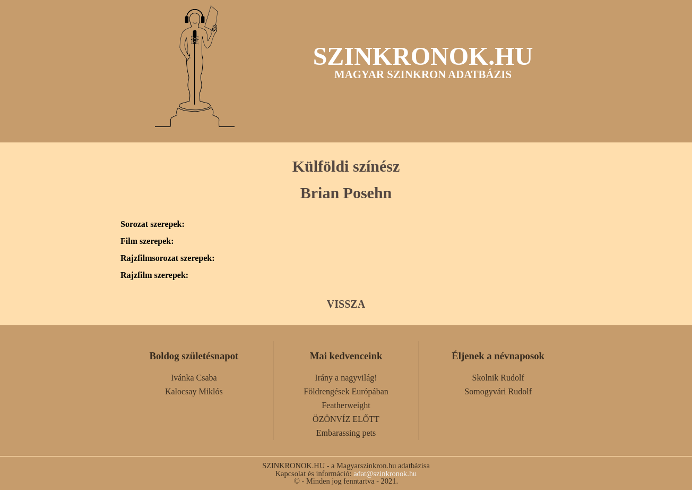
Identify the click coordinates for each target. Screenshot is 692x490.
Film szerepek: (147, 241)
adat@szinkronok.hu (385, 473)
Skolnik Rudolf (498, 377)
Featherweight (346, 405)
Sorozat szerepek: (152, 224)
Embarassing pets (346, 432)
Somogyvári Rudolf (498, 391)
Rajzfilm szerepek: (154, 275)
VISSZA (346, 304)
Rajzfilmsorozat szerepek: (167, 258)
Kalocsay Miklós (194, 391)
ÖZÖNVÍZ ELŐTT (346, 419)
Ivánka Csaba (194, 377)
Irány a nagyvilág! (346, 377)
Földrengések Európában (346, 391)
